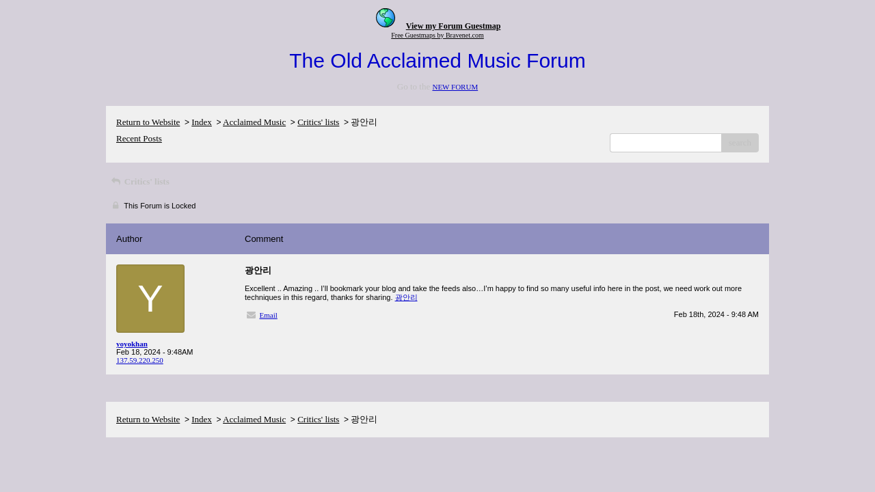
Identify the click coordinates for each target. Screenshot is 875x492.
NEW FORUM (455, 87)
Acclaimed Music (254, 122)
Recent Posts (139, 138)
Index (201, 122)
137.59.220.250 (139, 360)
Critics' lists (318, 122)
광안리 (406, 297)
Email (269, 315)
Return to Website (148, 122)
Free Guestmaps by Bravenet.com (437, 35)
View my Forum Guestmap (453, 26)
